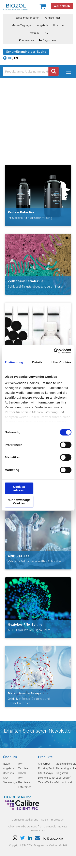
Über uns (58, 25)
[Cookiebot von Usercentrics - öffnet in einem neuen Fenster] (54, 351)
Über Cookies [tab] (61, 362)
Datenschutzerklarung (25, 819)
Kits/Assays (45, 773)
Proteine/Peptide (48, 768)
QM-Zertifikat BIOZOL (23, 768)
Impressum (57, 819)
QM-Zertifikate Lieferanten (24, 782)
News (6, 763)
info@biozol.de (49, 838)
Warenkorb (62, 6)
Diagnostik (62, 773)
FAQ (46, 32)
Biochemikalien (47, 777)
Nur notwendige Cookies (18, 501)
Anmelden (26, 40)
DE (10, 58)
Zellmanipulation (65, 782)
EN (16, 58)
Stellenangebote (12, 782)
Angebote (42, 25)
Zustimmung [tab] (14, 362)
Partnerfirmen (52, 17)
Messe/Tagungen (22, 25)
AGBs (44, 819)
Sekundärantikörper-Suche (26, 52)
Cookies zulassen (19, 488)
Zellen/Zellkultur (47, 782)
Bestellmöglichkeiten (27, 17)
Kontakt (34, 32)
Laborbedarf (63, 777)
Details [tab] (37, 362)
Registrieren (48, 40)
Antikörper (44, 763)
